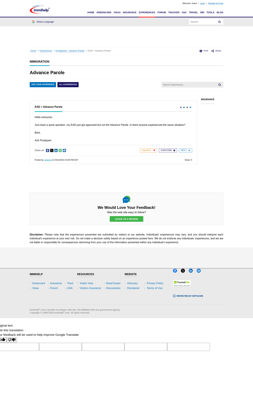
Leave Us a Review (126, 219)
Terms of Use (135, 297)
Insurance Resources (92, 302)
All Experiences (68, 85)
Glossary (132, 283)
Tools (210, 12)
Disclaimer (133, 288)
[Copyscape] (188, 298)
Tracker (173, 12)
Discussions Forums (92, 297)
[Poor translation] (12, 345)
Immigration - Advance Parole (70, 51)
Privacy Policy (135, 293)
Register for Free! (215, 3)
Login (202, 3)
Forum (161, 12)
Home (90, 12)
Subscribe (168, 150)
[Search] (219, 22)
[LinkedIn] (193, 274)
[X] (185, 274)
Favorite (148, 150)
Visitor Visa (86, 283)
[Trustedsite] (182, 288)
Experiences (147, 12)
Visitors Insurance (90, 288)
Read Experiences (91, 293)
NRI (202, 12)
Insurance (130, 12)
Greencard (103, 12)
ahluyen (48, 160)
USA (184, 12)
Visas (117, 12)
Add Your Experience (43, 85)
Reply (185, 150)
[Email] (200, 274)
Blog (220, 12)
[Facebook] (177, 274)
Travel (193, 12)
